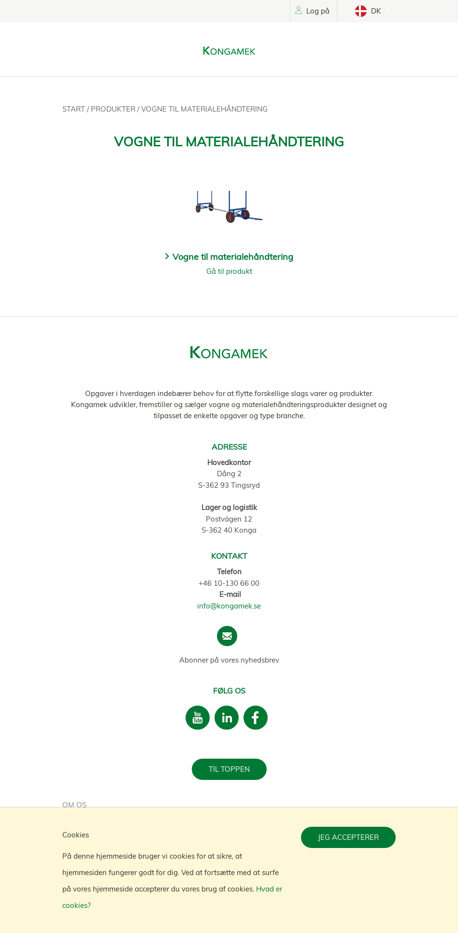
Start (74, 108)
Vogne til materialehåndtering (204, 108)
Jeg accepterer (348, 837)
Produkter (114, 108)
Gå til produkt (229, 271)
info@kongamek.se (229, 605)
